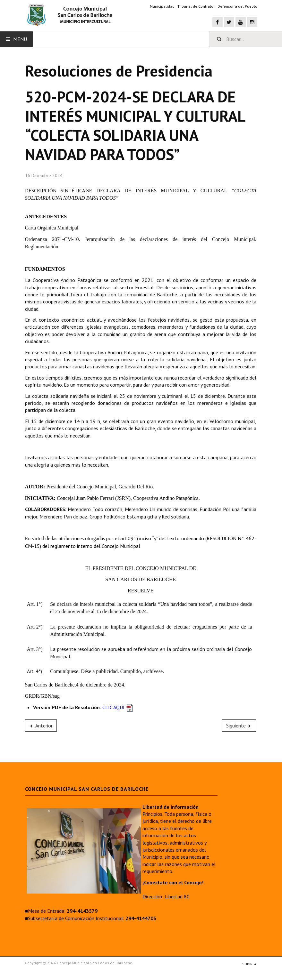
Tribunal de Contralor (196, 6)
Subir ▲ (249, 963)
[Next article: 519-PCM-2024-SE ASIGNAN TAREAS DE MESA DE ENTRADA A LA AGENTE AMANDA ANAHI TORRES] (239, 725)
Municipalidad (162, 6)
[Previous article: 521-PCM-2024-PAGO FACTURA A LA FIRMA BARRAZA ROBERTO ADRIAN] (41, 725)
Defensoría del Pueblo (237, 6)
